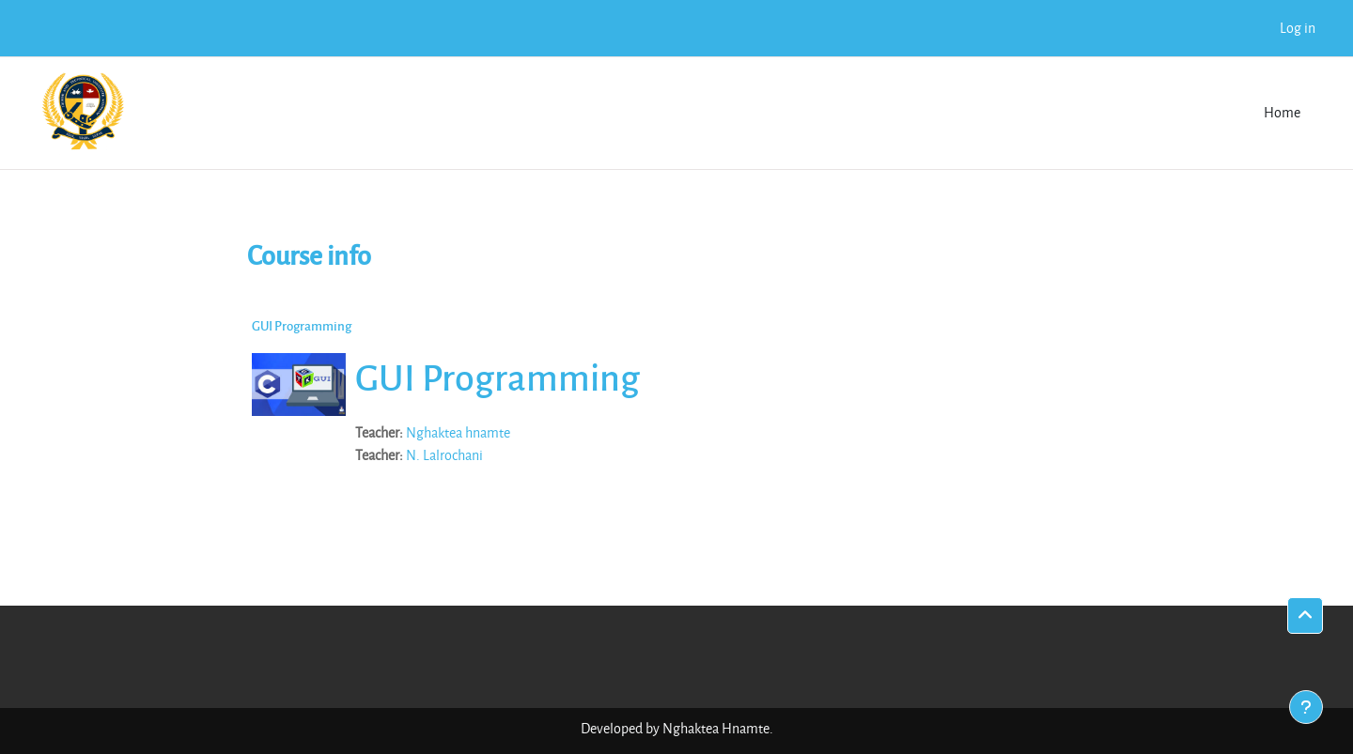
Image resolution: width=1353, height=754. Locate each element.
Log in (1297, 28)
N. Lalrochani (444, 455)
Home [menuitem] (1282, 112)
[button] (1305, 616)
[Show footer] (1306, 707)
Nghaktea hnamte (458, 432)
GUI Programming (301, 325)
